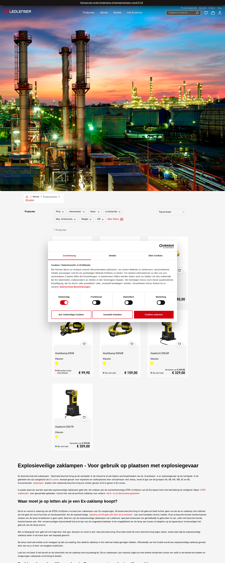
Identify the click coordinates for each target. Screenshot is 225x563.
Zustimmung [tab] (69, 255)
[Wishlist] (206, 13)
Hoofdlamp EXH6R (113, 171)
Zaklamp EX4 (62, 98)
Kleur (95, 30)
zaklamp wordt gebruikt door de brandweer (111, 333)
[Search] (197, 12)
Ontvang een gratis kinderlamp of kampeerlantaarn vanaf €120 (111, 3)
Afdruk (118, 494)
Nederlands (194, 553)
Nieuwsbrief (75, 512)
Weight (87, 37)
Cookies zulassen (154, 314)
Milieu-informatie (123, 505)
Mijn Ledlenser (76, 490)
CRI (100, 37)
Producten (30, 30)
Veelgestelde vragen (79, 516)
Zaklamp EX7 (110, 98)
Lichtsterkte (113, 30)
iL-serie (67, 410)
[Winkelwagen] (213, 13)
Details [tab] (112, 255)
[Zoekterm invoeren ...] (180, 12)
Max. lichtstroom (66, 37)
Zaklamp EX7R (159, 98)
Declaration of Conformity (82, 520)
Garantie (202, 8)
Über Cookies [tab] (156, 255)
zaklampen (38, 301)
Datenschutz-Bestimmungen (75, 287)
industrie (201, 392)
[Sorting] (171, 30)
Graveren (73, 509)
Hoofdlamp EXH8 (64, 171)
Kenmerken (77, 30)
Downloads (74, 505)
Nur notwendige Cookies (71, 314)
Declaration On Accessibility (129, 501)
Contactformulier (37, 508)
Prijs (60, 30)
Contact (212, 8)
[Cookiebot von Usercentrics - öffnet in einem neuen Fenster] (161, 246)
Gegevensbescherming (126, 497)
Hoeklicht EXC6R (160, 171)
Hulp (219, 8)
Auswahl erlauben (112, 314)
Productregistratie (189, 8)
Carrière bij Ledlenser (80, 494)
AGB (117, 490)
